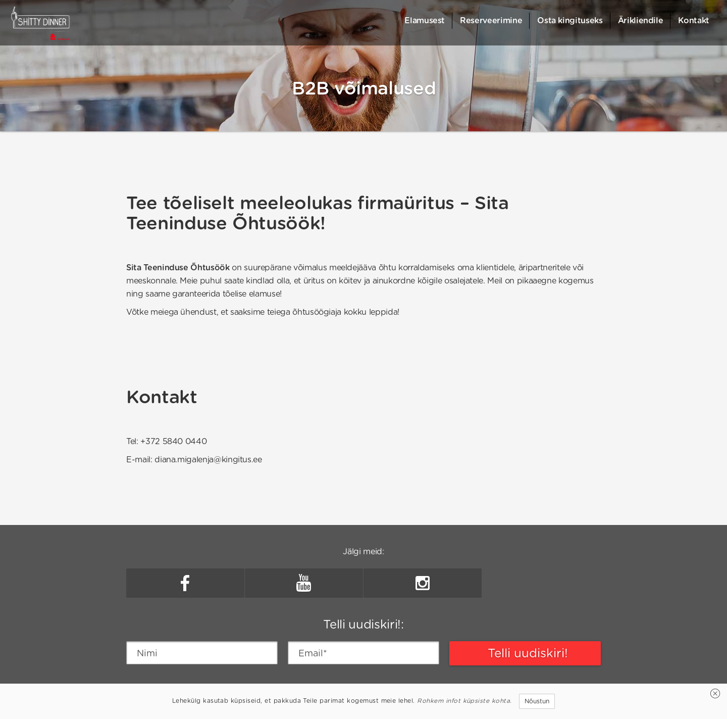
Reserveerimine (491, 20)
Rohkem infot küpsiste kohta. (464, 700)
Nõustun (537, 701)
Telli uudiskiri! (528, 653)
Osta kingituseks (569, 20)
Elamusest (424, 20)
